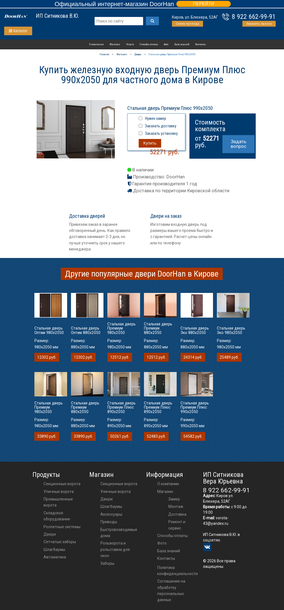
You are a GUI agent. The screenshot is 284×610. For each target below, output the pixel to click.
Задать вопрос (238, 144)
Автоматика (55, 557)
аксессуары (111, 514)
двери (106, 499)
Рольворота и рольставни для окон (115, 549)
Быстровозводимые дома (118, 532)
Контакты (200, 44)
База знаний (181, 44)
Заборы (107, 563)
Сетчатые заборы (60, 542)
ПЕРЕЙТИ (203, 3)
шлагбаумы (111, 506)
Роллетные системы (62, 527)
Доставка (177, 514)
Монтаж (175, 506)
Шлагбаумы (54, 549)
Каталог (18, 31)
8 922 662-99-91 (254, 17)
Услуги (130, 44)
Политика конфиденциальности (177, 570)
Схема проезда (187, 24)
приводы (108, 522)
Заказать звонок (259, 24)
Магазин (115, 44)
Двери (50, 534)
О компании (96, 44)
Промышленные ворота (58, 502)
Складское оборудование (57, 516)
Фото (166, 44)
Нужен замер (155, 118)
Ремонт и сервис (176, 525)
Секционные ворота (62, 484)
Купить (149, 143)
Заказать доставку (160, 126)
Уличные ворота (59, 491)
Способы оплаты (149, 44)
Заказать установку (161, 133)
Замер (174, 499)
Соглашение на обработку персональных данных (171, 590)
